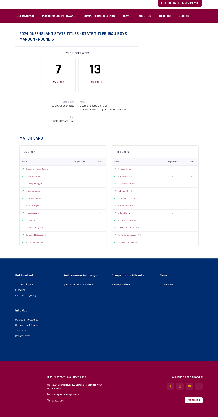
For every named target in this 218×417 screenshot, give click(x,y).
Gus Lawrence (34, 191)
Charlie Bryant (34, 198)
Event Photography (25, 295)
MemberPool (190, 3)
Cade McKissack (36, 235)
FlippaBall (20, 290)
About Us (144, 16)
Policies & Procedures (26, 320)
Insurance (20, 330)
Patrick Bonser (34, 176)
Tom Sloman (125, 213)
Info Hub (165, 16)
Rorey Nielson (126, 169)
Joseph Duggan (35, 183)
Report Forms (22, 336)
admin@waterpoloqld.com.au (63, 394)
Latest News (167, 284)
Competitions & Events (99, 16)
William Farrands (127, 183)
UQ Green (58, 82)
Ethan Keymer (34, 205)
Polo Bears (95, 82)
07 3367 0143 (56, 400)
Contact (185, 16)
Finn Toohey (34, 227)
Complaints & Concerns (28, 325)
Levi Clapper (34, 242)
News (126, 16)
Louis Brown (33, 213)
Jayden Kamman (127, 198)
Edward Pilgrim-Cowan (38, 169)
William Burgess (128, 242)
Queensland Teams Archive (78, 284)
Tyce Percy (32, 220)
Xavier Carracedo (129, 235)
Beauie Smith (126, 191)
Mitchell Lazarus (127, 227)
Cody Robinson (127, 220)
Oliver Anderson (127, 205)
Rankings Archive (121, 284)
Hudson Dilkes (126, 176)
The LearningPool (24, 284)
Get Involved (25, 16)
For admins (194, 400)
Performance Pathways (58, 16)
